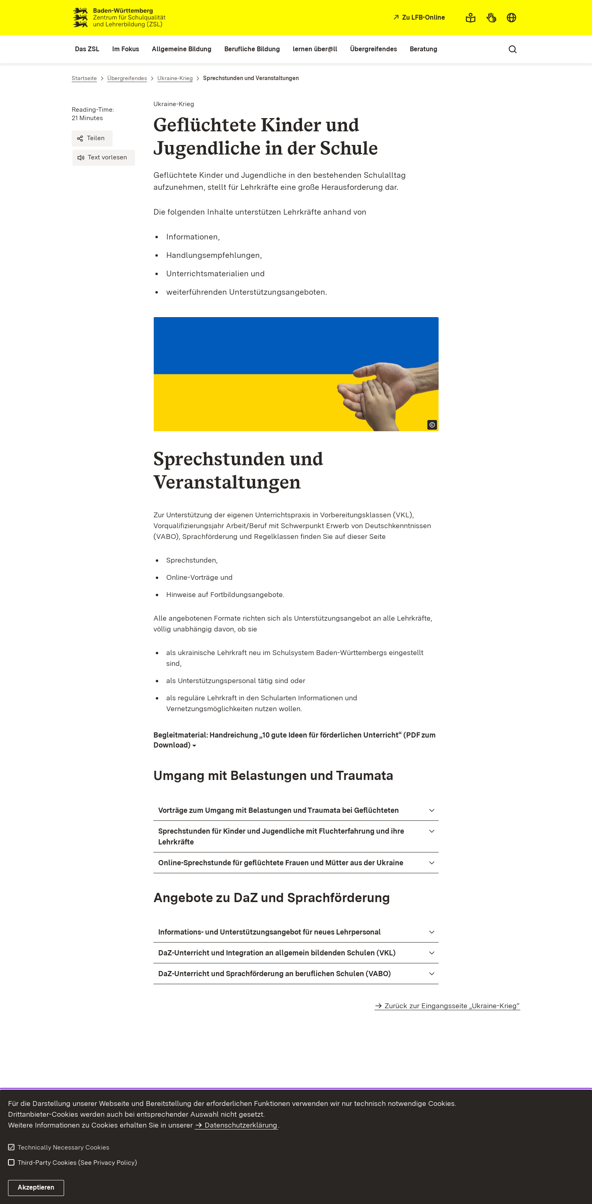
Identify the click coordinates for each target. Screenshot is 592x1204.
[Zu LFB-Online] (418, 18)
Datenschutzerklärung (241, 1125)
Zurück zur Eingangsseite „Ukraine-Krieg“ (452, 1005)
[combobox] (511, 17)
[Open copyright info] (432, 425)
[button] (92, 139)
